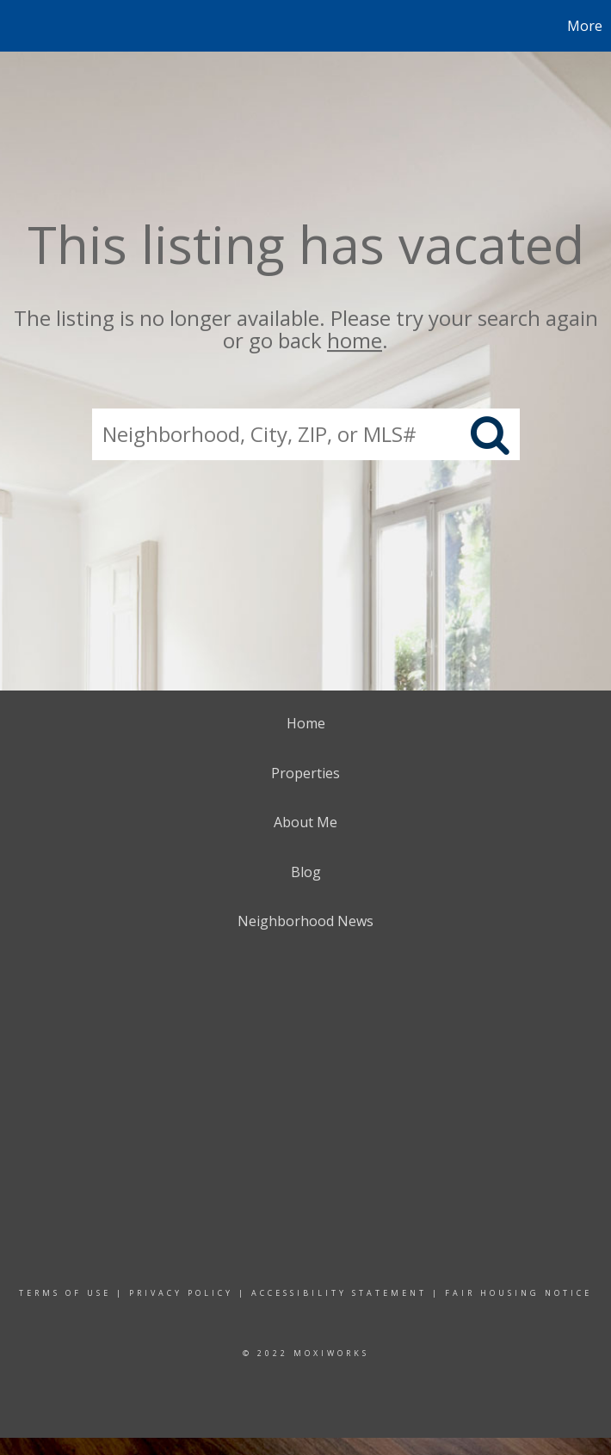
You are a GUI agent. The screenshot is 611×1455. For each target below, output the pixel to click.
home (354, 341)
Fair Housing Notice (518, 1292)
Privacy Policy (181, 1292)
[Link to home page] (22, 26)
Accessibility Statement (339, 1292)
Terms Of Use (65, 1292)
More (584, 25)
